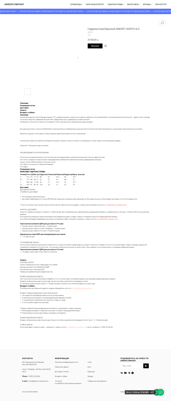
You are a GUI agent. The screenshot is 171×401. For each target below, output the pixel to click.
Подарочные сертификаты (97, 381)
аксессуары (133, 4)
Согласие (58, 381)
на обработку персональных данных (68, 383)
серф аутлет (161, 4)
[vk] (121, 373)
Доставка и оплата (62, 372)
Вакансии (91, 372)
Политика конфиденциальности (66, 362)
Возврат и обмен (61, 376)
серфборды (75, 4)
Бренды (90, 376)
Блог (89, 367)
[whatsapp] (132, 373)
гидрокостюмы (115, 4)
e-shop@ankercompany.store (116, 205)
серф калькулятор (95, 4)
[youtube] (125, 373)
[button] (95, 46)
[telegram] (129, 373)
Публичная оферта (61, 367)
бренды (147, 4)
